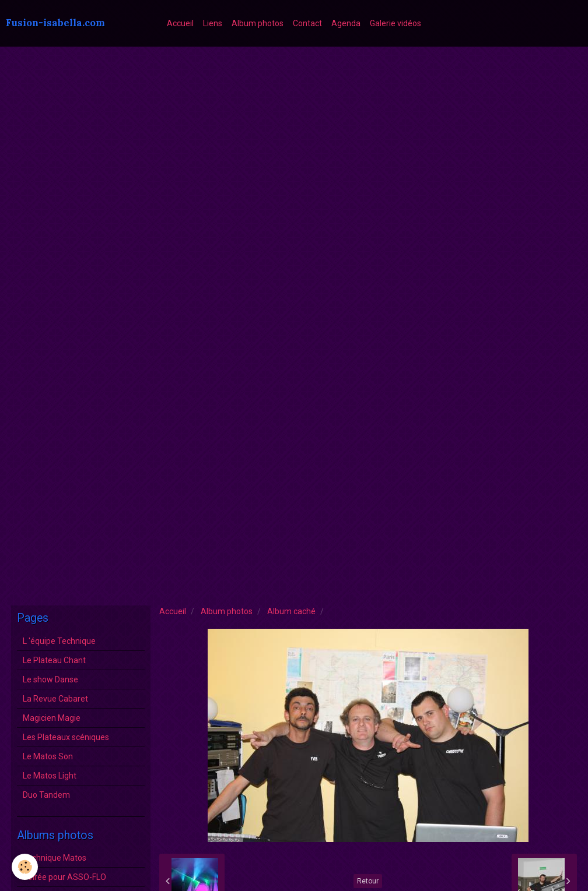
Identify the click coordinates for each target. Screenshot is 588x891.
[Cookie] (25, 867)
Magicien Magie (51, 718)
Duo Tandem (46, 795)
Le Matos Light (49, 775)
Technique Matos (54, 857)
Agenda (345, 23)
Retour (368, 881)
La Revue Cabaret (55, 698)
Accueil (180, 23)
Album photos (258, 23)
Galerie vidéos (395, 23)
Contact (307, 23)
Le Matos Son (48, 756)
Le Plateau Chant (54, 660)
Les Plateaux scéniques (66, 737)
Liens (212, 23)
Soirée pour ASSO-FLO (64, 877)
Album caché (291, 611)
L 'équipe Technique (59, 641)
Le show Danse (50, 679)
